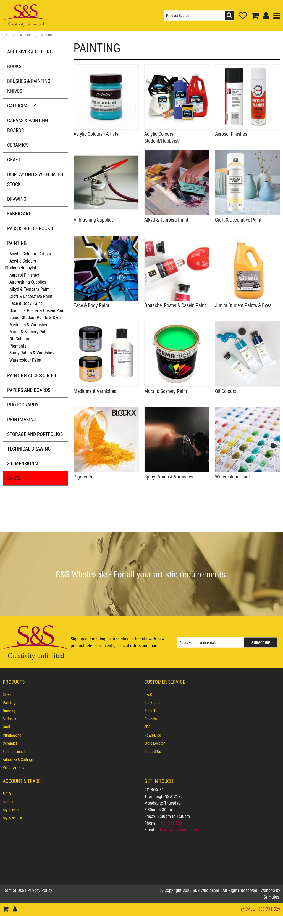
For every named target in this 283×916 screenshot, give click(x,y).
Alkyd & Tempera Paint (29, 289)
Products (25, 35)
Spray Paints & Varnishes (31, 353)
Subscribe (260, 642)
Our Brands (152, 702)
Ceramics (17, 145)
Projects (150, 719)
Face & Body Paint (25, 303)
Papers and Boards (28, 390)
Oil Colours (19, 338)
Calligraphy (21, 106)
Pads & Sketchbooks (30, 228)
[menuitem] (71, 694)
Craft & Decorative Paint (31, 296)
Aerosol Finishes (24, 275)
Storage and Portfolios (35, 434)
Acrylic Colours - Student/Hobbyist (21, 264)
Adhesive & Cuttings (18, 759)
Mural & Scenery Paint (29, 332)
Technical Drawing (29, 449)
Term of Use (14, 890)
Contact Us (152, 751)
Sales (13, 478)
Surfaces (9, 719)
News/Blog (152, 735)
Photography (22, 405)
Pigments (17, 346)
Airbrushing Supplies (27, 282)
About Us (151, 711)
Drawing (17, 199)
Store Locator (154, 743)
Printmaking (21, 419)
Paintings (10, 702)
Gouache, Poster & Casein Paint (37, 310)
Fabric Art (19, 214)
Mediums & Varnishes (28, 324)
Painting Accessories (31, 375)
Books (14, 66)
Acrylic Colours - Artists (30, 253)
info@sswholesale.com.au (179, 829)
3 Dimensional (23, 463)
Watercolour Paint (25, 360)
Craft (13, 160)
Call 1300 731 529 (262, 909)
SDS (147, 727)
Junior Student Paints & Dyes (35, 317)
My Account (12, 810)
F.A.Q (148, 694)
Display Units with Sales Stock (35, 179)
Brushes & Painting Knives (29, 86)
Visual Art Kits (13, 767)
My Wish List (12, 818)
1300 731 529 (170, 823)
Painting (46, 35)
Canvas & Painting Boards (27, 125)
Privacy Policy (39, 890)
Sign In (8, 802)
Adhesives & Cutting (30, 52)
